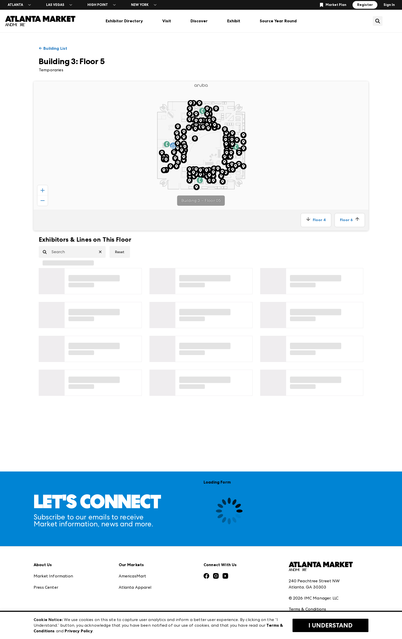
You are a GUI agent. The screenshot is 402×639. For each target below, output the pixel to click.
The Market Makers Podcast (61, 575)
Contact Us (45, 597)
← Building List (53, 48)
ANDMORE (129, 609)
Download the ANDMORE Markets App (72, 564)
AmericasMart (132, 541)
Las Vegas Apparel (137, 575)
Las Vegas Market (136, 586)
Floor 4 (316, 220)
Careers (41, 609)
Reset (119, 252)
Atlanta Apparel (135, 552)
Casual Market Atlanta (141, 564)
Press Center (46, 552)
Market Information (53, 541)
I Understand (330, 625)
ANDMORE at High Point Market (150, 597)
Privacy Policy (302, 586)
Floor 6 (349, 220)
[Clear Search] (102, 251)
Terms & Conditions (307, 574)
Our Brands (45, 586)
